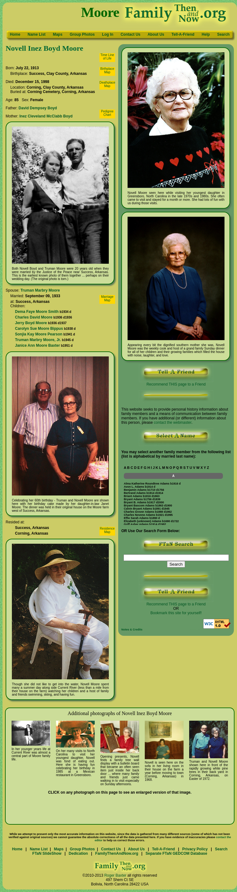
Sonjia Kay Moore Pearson (38, 334)
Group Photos (82, 34)
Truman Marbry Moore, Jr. (38, 340)
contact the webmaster (172, 422)
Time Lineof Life (107, 56)
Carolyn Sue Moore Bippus (39, 328)
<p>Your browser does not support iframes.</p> (173, 493)
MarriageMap (107, 298)
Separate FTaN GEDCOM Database (176, 853)
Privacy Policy (195, 849)
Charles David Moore (33, 317)
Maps (58, 34)
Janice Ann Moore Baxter (37, 345)
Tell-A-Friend (183, 34)
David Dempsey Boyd (37, 108)
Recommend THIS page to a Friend (176, 382)
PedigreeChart (107, 113)
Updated (195, 629)
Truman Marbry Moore (40, 290)
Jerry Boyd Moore (31, 323)
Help (206, 34)
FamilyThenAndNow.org (117, 853)
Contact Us (130, 34)
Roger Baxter (115, 875)
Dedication (78, 853)
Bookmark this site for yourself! (176, 613)
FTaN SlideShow (46, 853)
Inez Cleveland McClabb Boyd (46, 116)
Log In (107, 34)
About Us (156, 34)
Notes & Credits (132, 629)
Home (15, 34)
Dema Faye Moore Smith (36, 311)
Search (223, 34)
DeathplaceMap (107, 84)
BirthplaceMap (107, 70)
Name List (36, 34)
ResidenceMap (107, 530)
